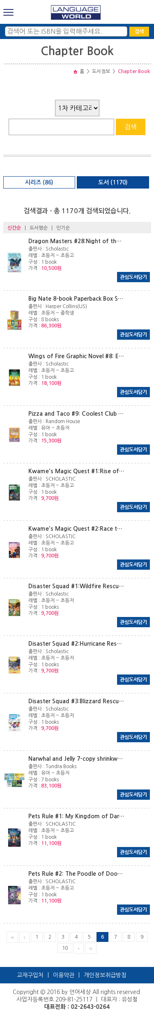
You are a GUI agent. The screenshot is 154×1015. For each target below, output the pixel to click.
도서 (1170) (113, 182)
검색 (139, 31)
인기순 (63, 228)
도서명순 (39, 228)
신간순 (14, 228)
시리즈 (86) (39, 182)
